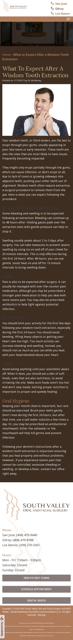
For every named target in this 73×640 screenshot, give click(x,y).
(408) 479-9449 (26, 535)
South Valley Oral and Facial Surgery (43, 608)
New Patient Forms (36, 582)
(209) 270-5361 (29, 545)
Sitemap (42, 615)
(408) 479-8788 (23, 540)
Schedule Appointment (36, 593)
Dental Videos (36, 604)
